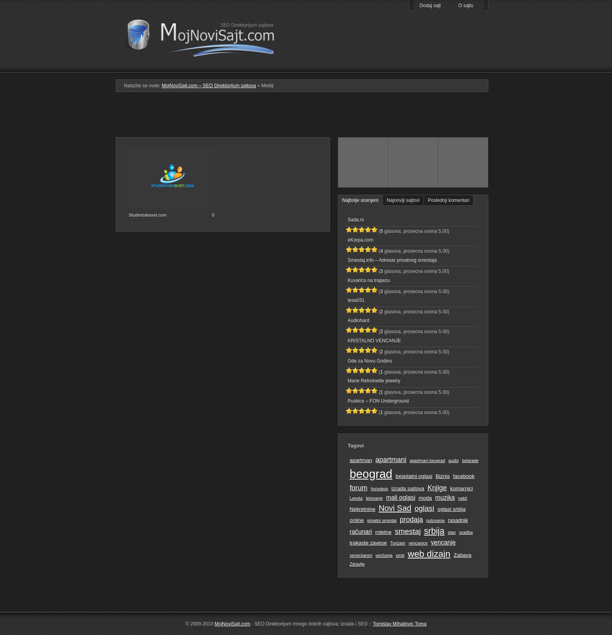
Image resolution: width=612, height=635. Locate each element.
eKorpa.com (361, 240)
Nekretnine (363, 509)
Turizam (397, 543)
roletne (383, 532)
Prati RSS (463, 52)
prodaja (411, 520)
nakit (462, 498)
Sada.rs (356, 220)
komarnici (461, 488)
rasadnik (458, 520)
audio (454, 460)
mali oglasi (400, 497)
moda (425, 498)
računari (361, 531)
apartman (361, 460)
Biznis (442, 476)
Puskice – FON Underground (378, 401)
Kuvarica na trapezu (369, 280)
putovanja (435, 520)
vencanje (443, 542)
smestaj (408, 531)
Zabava (463, 555)
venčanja (384, 555)
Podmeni (363, 67)
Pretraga (413, 67)
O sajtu (465, 5)
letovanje (374, 498)
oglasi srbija (451, 509)
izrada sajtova (407, 488)
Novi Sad (395, 508)
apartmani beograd (427, 460)
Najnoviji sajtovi (403, 200)
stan (452, 532)
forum (359, 488)
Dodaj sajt (430, 5)
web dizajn (429, 554)
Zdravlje (357, 564)
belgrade (470, 460)
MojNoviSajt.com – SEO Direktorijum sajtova (206, 35)
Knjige (437, 488)
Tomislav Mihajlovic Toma (399, 624)
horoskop (379, 488)
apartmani (390, 460)
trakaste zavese (368, 543)
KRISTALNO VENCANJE (374, 340)
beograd (371, 473)
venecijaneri (361, 555)
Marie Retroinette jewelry (374, 381)
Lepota (356, 498)
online (357, 520)
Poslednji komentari (449, 200)
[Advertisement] (306, 118)
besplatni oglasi (413, 476)
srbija (434, 531)
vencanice (418, 543)
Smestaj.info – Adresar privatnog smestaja (392, 260)
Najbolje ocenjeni (360, 200)
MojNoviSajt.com (232, 624)
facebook (463, 476)
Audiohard (359, 320)
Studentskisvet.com (148, 215)
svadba (466, 532)
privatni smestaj (382, 520)
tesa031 (356, 300)
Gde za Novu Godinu (370, 361)
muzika (445, 497)
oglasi (424, 508)
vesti (400, 555)
